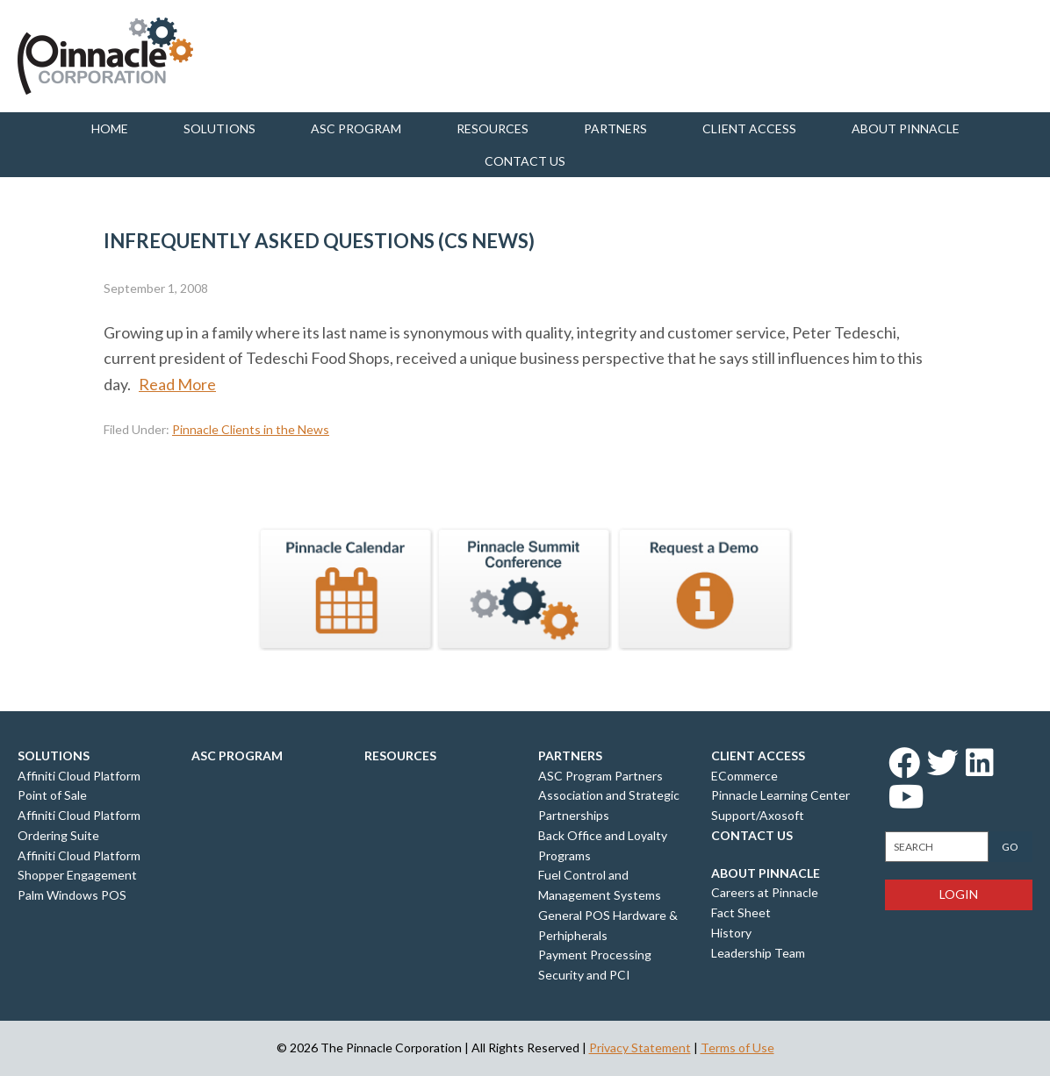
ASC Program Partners (600, 775)
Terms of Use (737, 1047)
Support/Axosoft (757, 815)
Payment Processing (594, 954)
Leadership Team (758, 952)
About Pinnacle (906, 128)
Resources (493, 128)
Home (109, 128)
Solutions (219, 128)
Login (958, 894)
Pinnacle (105, 56)
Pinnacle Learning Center (780, 794)
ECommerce (744, 775)
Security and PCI (584, 974)
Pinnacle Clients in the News (250, 429)
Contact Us (752, 835)
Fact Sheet (741, 912)
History (731, 932)
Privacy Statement (640, 1047)
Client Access (749, 128)
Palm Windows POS (72, 894)
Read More (177, 384)
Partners (615, 128)
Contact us (525, 160)
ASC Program (356, 128)
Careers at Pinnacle (764, 892)
